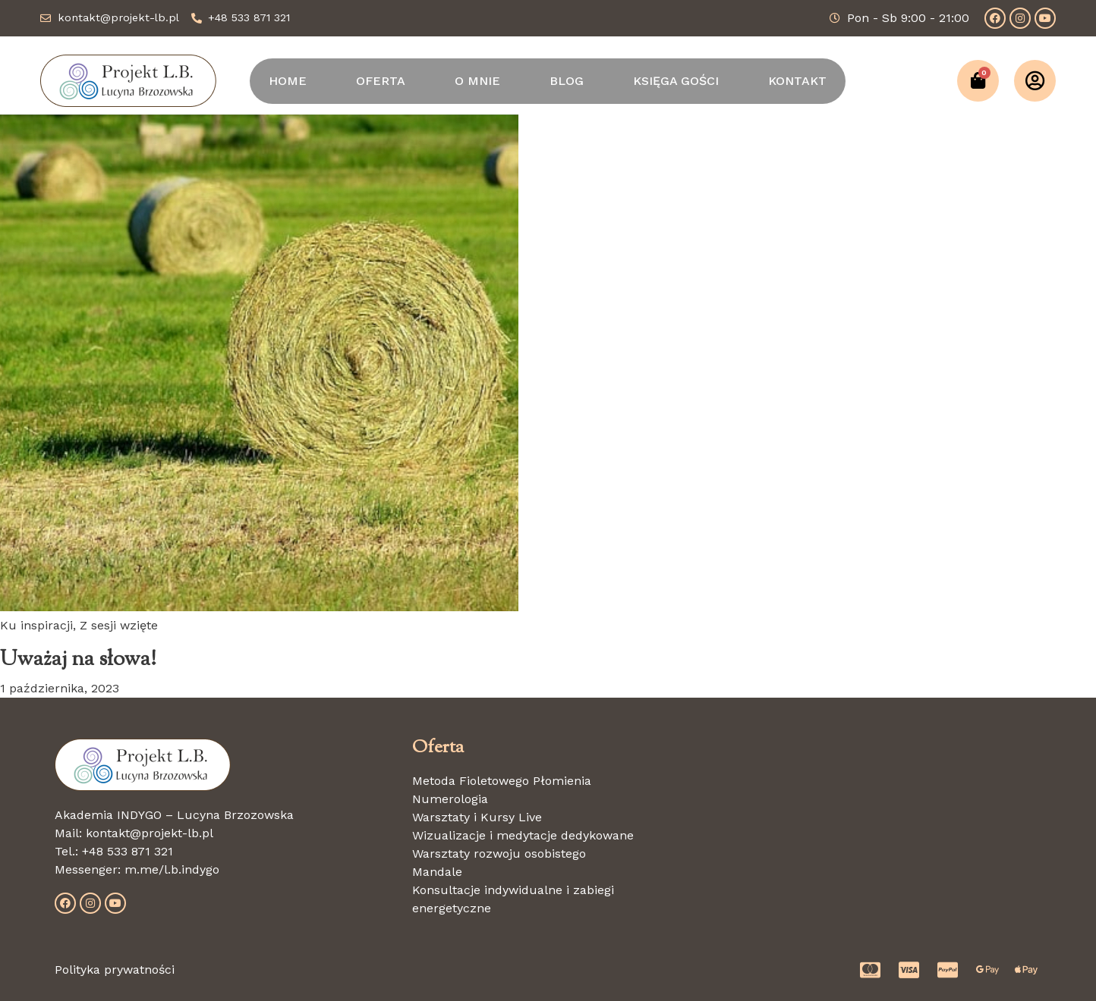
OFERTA (380, 81)
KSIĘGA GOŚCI (676, 81)
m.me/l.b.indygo (171, 869)
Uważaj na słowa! (78, 660)
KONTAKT (797, 81)
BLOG (567, 81)
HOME (288, 81)
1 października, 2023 (59, 688)
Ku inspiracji (36, 625)
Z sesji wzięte (119, 625)
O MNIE (477, 81)
